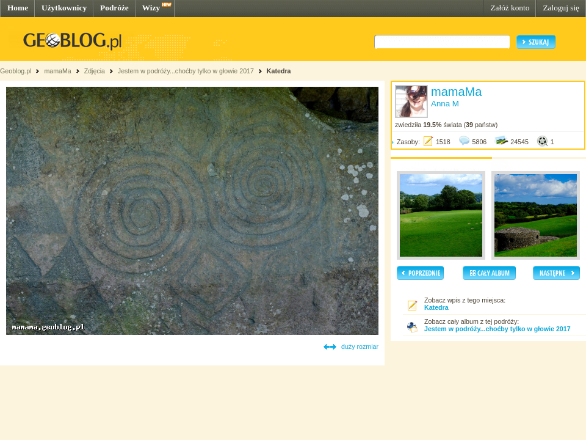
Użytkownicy (64, 7)
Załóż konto (509, 7)
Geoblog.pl (16, 71)
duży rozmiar (359, 346)
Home (17, 7)
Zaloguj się (561, 7)
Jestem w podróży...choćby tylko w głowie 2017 (186, 71)
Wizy (151, 7)
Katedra (279, 71)
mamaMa (57, 71)
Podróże (114, 7)
